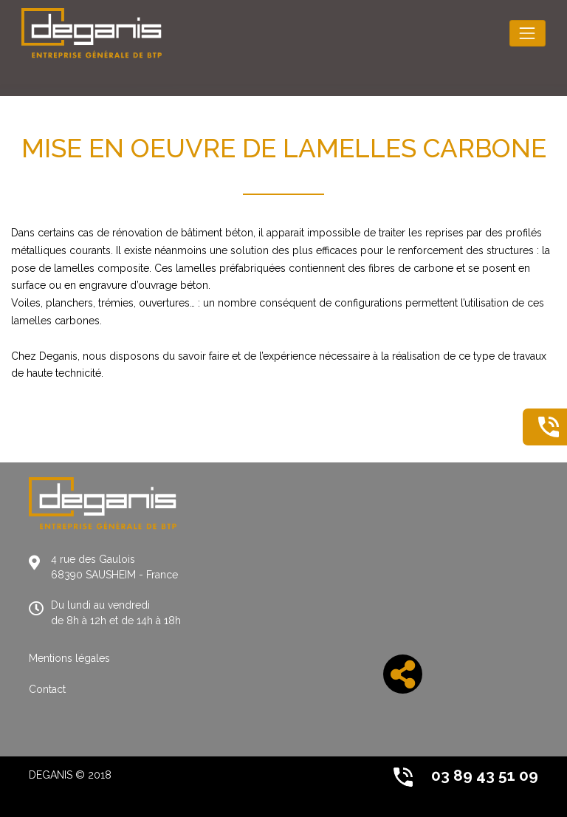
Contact (47, 689)
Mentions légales (69, 658)
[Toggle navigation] (527, 33)
